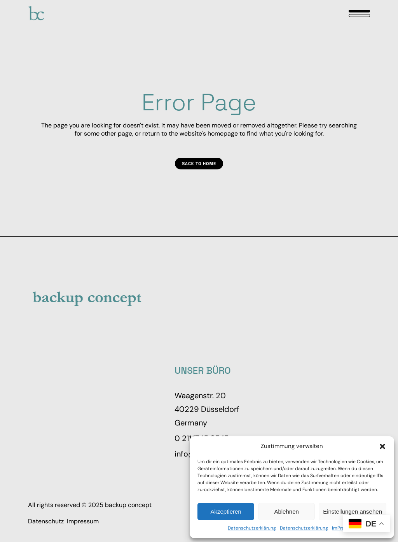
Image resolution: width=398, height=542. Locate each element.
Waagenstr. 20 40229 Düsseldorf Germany (207, 409)
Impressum (83, 521)
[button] (382, 446)
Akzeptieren (225, 511)
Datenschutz (46, 521)
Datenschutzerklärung (252, 528)
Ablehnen (286, 511)
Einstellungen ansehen (352, 511)
